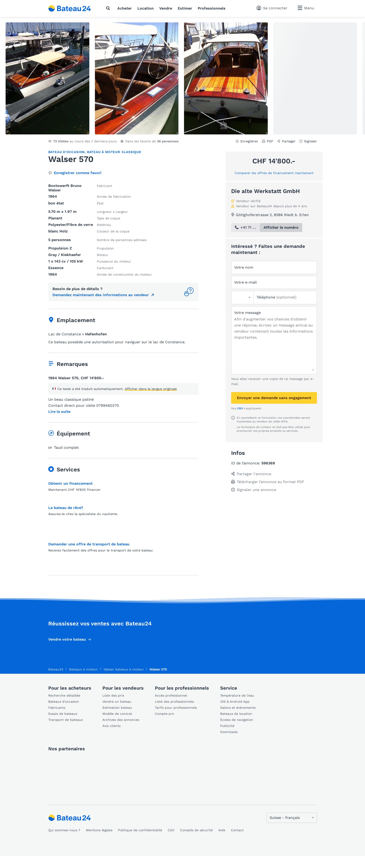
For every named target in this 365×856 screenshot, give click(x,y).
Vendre (165, 8)
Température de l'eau (237, 695)
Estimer (185, 8)
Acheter (124, 8)
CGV (240, 408)
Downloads (229, 732)
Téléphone (276, 297)
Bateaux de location (236, 714)
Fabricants (56, 707)
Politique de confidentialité (140, 830)
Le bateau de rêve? (65, 507)
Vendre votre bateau (67, 639)
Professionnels (212, 8)
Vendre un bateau (116, 701)
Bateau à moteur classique (114, 152)
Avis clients (111, 726)
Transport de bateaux (65, 720)
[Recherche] (109, 8)
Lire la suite (59, 412)
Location (145, 8)
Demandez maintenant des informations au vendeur (100, 295)
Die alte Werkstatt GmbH (265, 191)
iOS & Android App (235, 701)
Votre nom (243, 267)
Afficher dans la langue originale (151, 389)
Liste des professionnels (174, 701)
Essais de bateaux (62, 714)
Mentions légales (99, 830)
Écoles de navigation (236, 720)
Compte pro (164, 714)
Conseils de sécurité (196, 830)
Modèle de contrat (117, 714)
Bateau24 (55, 669)
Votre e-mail (245, 282)
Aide (221, 830)
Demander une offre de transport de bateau (88, 544)
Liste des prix (113, 695)
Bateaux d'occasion (63, 701)
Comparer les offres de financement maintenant (274, 173)
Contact (237, 830)
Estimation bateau (117, 707)
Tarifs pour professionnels (176, 707)
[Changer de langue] (292, 818)
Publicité (227, 726)
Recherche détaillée (64, 695)
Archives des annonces (120, 720)
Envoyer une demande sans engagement (274, 398)
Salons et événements (238, 707)
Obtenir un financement (70, 483)
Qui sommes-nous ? (64, 830)
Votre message (247, 312)
